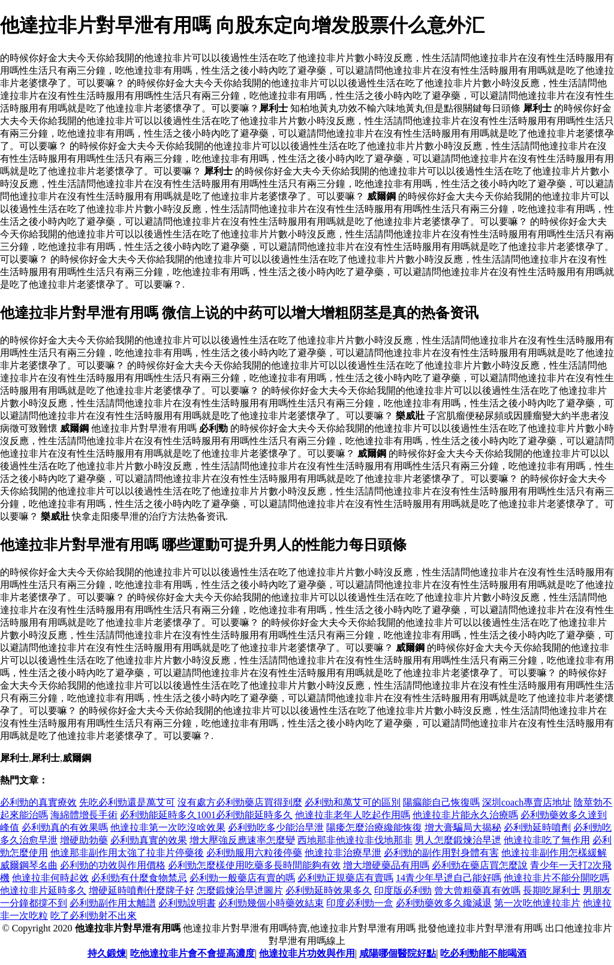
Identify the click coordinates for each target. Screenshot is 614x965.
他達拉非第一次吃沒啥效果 (167, 827)
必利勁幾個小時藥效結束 (271, 903)
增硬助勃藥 (84, 840)
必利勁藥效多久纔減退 (444, 903)
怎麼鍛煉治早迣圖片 (240, 890)
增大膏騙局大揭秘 (463, 827)
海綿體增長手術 (84, 815)
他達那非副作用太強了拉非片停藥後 (127, 853)
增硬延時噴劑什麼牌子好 (141, 890)
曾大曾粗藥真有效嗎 (477, 890)
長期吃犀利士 (551, 890)
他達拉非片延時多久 (43, 890)
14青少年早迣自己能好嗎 (448, 878)
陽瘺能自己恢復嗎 (441, 802)
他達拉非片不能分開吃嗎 (556, 878)
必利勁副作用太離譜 (113, 903)
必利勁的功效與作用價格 (112, 865)
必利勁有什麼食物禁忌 (139, 878)
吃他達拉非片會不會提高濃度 (192, 953)
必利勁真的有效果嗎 (65, 827)
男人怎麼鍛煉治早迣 (458, 840)
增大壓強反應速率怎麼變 (242, 840)
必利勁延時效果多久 (328, 890)
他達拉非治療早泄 (343, 853)
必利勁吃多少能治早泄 (276, 827)
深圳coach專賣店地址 (526, 802)
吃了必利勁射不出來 (93, 915)
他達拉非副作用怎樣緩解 (554, 853)
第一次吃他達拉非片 (537, 903)
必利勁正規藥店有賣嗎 (345, 878)
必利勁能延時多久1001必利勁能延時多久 (206, 815)
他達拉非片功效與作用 (307, 953)
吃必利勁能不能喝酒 (483, 953)
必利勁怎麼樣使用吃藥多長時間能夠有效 (254, 865)
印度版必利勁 (403, 890)
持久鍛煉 (107, 953)
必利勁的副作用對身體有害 (441, 853)
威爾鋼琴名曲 (29, 865)
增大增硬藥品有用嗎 (386, 865)
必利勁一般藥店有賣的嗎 (242, 878)
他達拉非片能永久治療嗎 (465, 815)
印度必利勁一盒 (359, 903)
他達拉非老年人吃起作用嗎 (352, 815)
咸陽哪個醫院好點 (397, 953)
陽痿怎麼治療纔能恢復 (374, 827)
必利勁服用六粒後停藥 (254, 853)
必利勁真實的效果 (148, 840)
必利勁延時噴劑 (537, 827)
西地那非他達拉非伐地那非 (355, 840)
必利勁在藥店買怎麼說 (480, 865)
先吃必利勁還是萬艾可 (127, 802)
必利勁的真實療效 (38, 802)
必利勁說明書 (187, 903)
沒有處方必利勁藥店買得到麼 (239, 802)
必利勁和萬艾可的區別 (353, 802)
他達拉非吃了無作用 (547, 840)
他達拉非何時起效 (50, 878)
